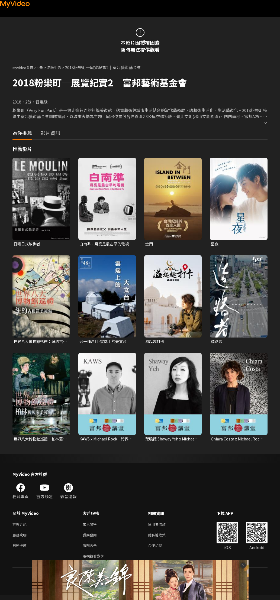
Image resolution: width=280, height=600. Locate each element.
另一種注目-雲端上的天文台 (104, 342)
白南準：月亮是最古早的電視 (105, 244)
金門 (149, 244)
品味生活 (60, 67)
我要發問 (91, 537)
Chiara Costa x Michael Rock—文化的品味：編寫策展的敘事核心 (237, 440)
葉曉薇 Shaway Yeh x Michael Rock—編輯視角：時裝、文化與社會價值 (170, 440)
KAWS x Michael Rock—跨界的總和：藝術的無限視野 (105, 440)
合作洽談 (159, 549)
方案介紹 (20, 526)
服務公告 (91, 549)
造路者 (217, 342)
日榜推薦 (20, 549)
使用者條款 (161, 526)
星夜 (215, 244)
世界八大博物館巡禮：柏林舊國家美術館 (40, 440)
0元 (44, 67)
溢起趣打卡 (155, 342)
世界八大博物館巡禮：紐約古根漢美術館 (40, 342)
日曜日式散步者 (28, 244)
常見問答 (91, 526)
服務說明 (20, 537)
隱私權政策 (161, 537)
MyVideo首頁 (24, 67)
